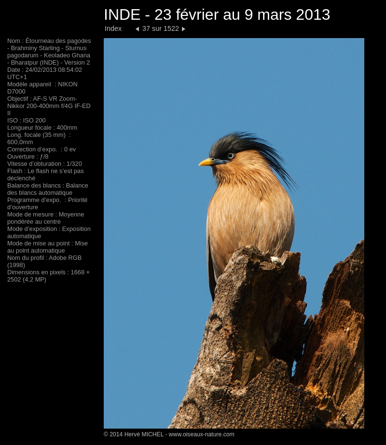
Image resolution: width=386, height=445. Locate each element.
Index (113, 28)
